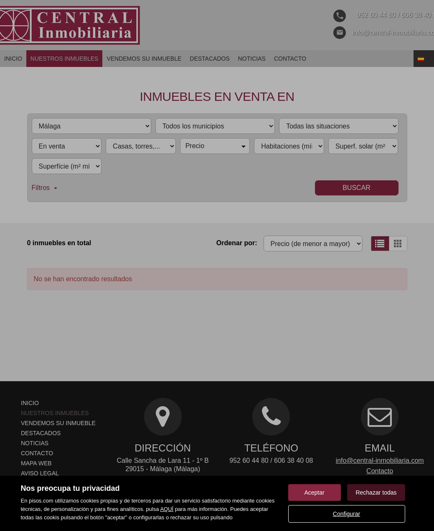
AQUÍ (166, 509)
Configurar (346, 513)
